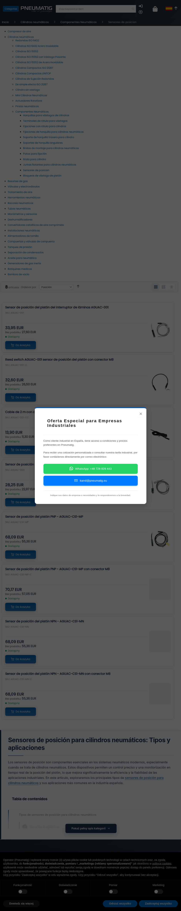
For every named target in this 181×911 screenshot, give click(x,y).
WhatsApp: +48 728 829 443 (90, 468)
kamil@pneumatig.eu (90, 480)
